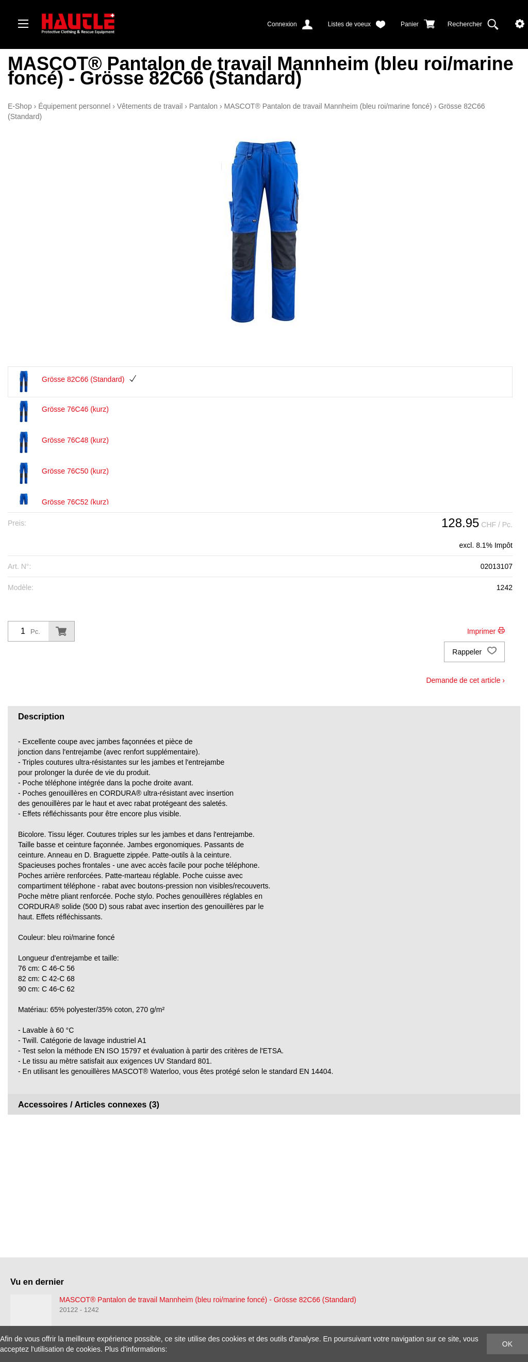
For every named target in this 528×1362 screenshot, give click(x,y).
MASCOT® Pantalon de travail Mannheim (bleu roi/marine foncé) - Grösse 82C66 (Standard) (207, 1300)
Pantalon (203, 106)
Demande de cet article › (465, 680)
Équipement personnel (74, 106)
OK (507, 1344)
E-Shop (20, 106)
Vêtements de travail (150, 106)
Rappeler (474, 652)
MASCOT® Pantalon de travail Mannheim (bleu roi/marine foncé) (328, 106)
